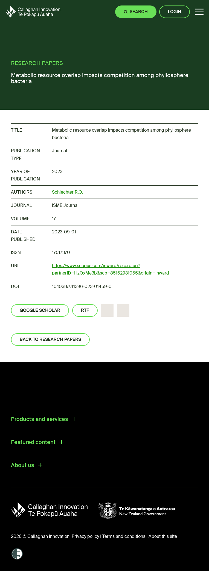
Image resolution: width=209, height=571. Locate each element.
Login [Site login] (174, 12)
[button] (199, 12)
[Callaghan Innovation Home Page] (32, 11)
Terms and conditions (123, 536)
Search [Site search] (139, 12)
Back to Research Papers (50, 339)
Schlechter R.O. (67, 192)
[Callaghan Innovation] (54, 510)
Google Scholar (40, 310)
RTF (85, 310)
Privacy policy (85, 536)
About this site (163, 536)
